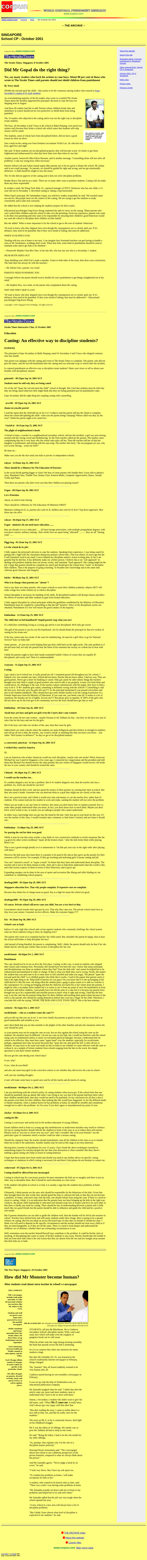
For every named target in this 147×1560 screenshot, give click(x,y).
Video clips (124, 80)
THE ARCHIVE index (74, 1533)
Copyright (4, 1554)
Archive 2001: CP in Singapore (128, 74)
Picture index (125, 84)
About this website (127, 51)
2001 (32, 20)
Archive (24, 20)
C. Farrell (13, 1554)
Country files (74, 1542)
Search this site (126, 55)
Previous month (126, 88)
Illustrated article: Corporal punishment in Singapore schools (131, 61)
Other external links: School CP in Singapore (131, 68)
